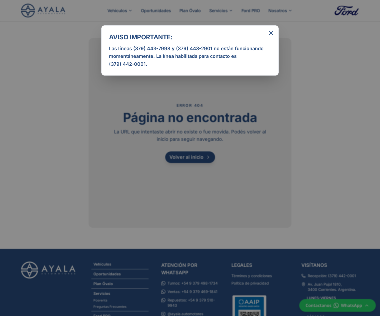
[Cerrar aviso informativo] (271, 33)
